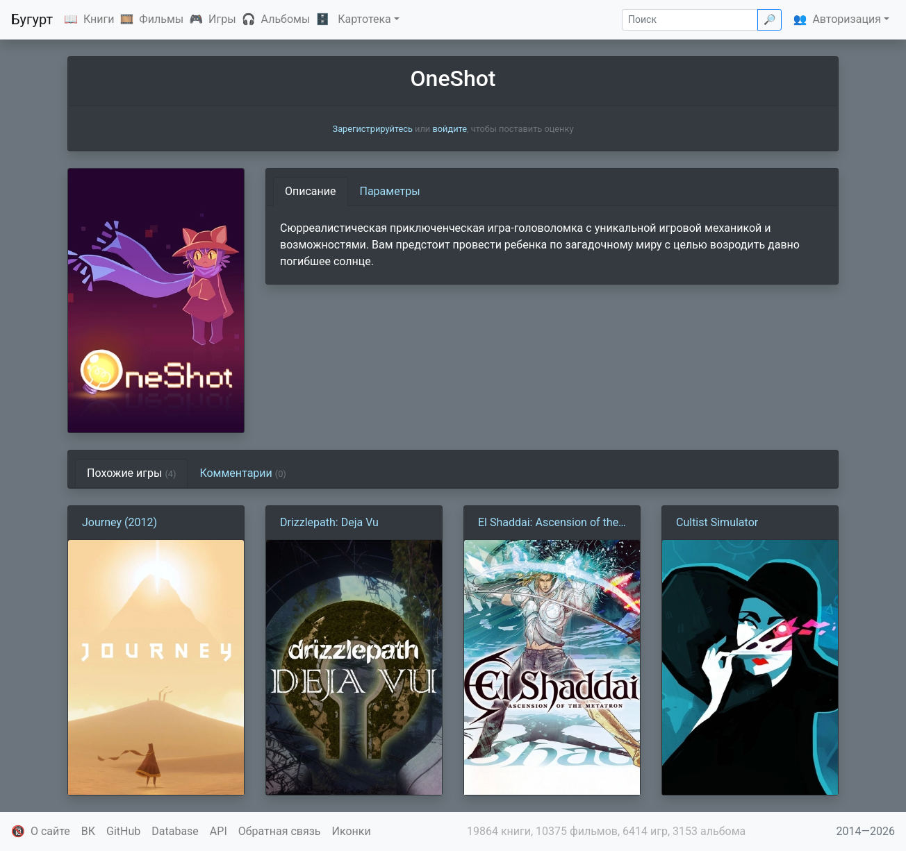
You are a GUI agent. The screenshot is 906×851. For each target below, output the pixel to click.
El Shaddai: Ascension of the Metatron (548, 523)
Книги (99, 19)
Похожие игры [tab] (131, 473)
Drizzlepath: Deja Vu (329, 522)
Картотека (364, 19)
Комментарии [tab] (242, 473)
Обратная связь (279, 831)
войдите (449, 129)
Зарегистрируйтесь (373, 129)
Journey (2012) (119, 522)
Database (175, 831)
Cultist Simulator (717, 522)
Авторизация (846, 19)
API (218, 831)
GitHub (123, 831)
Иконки (351, 831)
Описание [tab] (310, 191)
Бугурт (32, 19)
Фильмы (161, 19)
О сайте (50, 831)
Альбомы (286, 19)
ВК (88, 831)
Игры (222, 19)
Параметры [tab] (390, 191)
